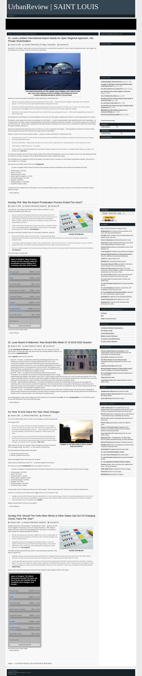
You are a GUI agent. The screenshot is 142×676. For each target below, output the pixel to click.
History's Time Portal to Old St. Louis (111, 427)
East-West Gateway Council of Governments (114, 359)
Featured (27, 45)
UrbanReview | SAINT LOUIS (53, 7)
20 (49, 663)
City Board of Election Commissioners (112, 328)
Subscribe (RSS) (12, 674)
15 (38, 663)
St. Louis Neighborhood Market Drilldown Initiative (115, 461)
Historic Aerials (105, 422)
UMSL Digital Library (107, 469)
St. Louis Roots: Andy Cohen (109, 103)
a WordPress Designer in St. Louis (22, 672)
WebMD (39, 500)
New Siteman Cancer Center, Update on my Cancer (115, 91)
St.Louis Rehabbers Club (108, 373)
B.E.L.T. (103, 228)
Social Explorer (105, 449)
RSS (102, 316)
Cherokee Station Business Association (112, 351)
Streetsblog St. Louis (107, 296)
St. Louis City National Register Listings (112, 452)
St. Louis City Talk (106, 274)
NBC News (41, 442)
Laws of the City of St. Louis (109, 433)
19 (46, 663)
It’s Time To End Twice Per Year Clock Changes (33, 412)
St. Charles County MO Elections (110, 339)
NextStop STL (105, 261)
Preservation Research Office (109, 264)
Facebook (104, 313)
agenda (15, 356)
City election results (107, 330)
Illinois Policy (16, 567)
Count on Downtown (107, 240)
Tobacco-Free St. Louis (107, 377)
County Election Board (107, 333)
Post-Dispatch (35, 229)
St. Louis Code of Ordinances (109, 454)
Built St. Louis (105, 414)
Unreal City (104, 471)
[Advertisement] (70, 24)
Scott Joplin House (106, 398)
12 (31, 663)
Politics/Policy (35, 45)
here (61, 397)
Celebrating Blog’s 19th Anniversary (111, 81)
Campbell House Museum (108, 391)
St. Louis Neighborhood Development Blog (113, 292)
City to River (104, 357)
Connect (11, 16)
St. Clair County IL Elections (109, 341)
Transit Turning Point (107, 299)
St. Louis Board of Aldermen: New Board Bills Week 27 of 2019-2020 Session (50, 342)
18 (44, 663)
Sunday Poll (40, 164)
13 (34, 663)
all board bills (74, 397)
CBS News (24, 151)
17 (42, 663)
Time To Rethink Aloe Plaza (109, 96)
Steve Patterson (13, 671)
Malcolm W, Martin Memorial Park (110, 394)
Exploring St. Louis (106, 242)
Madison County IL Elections (109, 336)
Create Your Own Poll (25, 325)
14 (36, 663)
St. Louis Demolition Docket (109, 283)
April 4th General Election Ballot (110, 114)
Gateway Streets (105, 247)
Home (10, 34)
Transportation (51, 45)
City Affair (104, 235)
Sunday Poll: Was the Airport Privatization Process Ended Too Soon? (45, 202)
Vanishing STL (105, 302)
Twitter (103, 318)
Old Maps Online (106, 444)
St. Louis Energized (106, 287)
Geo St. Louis (105, 418)
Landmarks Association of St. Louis (111, 366)
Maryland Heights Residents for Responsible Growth (116, 254)
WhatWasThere (105, 474)
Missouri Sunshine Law (107, 442)
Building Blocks (105, 231)
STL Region (42, 45)
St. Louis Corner (105, 279)
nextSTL (103, 258)
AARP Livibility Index (107, 407)
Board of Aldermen (30, 346)
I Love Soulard (105, 251)
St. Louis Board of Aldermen (20, 349)
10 (27, 663)
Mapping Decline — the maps (109, 437)
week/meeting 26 (22, 353)
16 (40, 663)
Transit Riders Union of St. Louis (110, 380)
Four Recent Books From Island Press (112, 88)
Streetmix (103, 464)
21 (51, 663)
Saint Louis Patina (106, 268)
